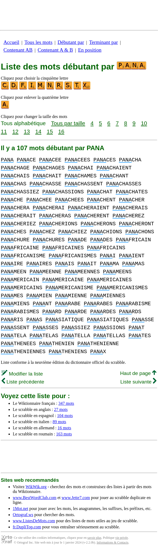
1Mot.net (20, 508)
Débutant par (70, 42)
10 (144, 123)
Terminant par (103, 42)
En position (89, 50)
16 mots (64, 428)
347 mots (66, 403)
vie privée (121, 538)
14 (38, 131)
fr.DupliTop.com (27, 527)
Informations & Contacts (112, 542)
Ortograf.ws (23, 514)
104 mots (65, 415)
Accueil (11, 42)
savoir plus (94, 538)
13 (27, 131)
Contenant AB (17, 50)
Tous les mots (38, 42)
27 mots (61, 409)
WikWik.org (36, 486)
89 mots (59, 421)
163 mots (64, 434)
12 (15, 131)
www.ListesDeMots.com (34, 521)
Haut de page (138, 373)
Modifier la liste (22, 374)
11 (4, 131)
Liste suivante (138, 382)
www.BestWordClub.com (34, 497)
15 (50, 131)
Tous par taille (68, 123)
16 (61, 131)
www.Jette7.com (75, 497)
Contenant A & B (55, 50)
